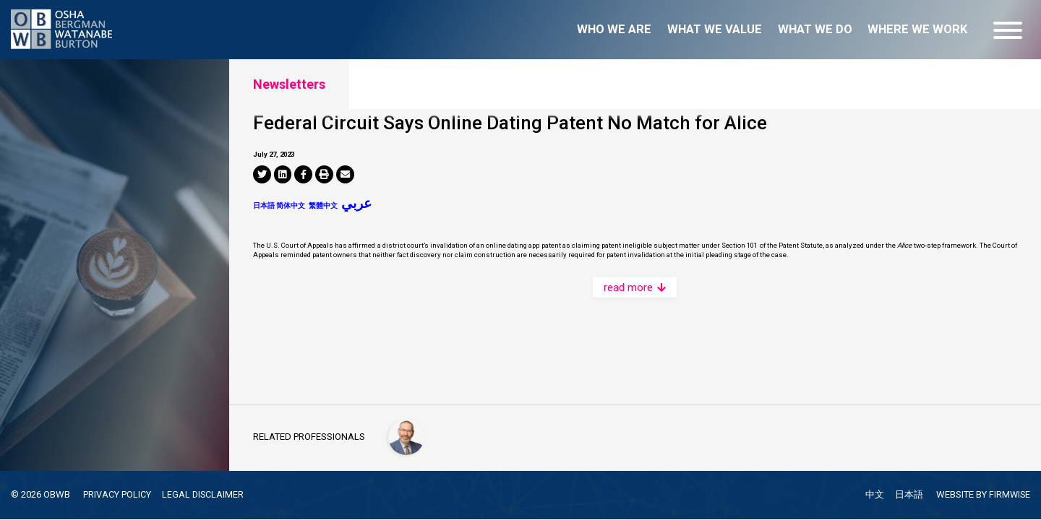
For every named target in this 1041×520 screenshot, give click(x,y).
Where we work (917, 29)
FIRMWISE (1009, 495)
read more (635, 369)
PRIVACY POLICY (117, 494)
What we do (815, 29)
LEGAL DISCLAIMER (203, 494)
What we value (714, 29)
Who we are (614, 29)
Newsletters (289, 84)
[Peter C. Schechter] (408, 435)
